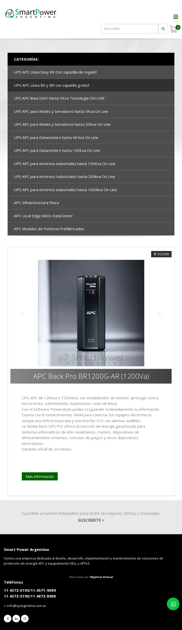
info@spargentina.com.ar (26, 605)
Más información (40, 476)
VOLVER (161, 254)
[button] (22, 313)
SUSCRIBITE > (91, 520)
